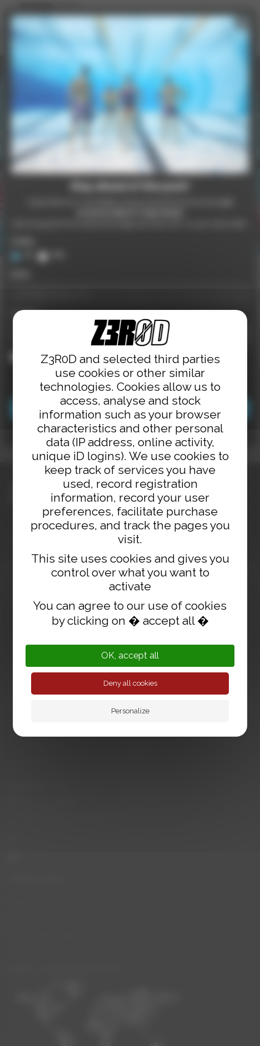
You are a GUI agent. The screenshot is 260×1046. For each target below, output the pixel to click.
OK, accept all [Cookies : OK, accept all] (130, 655)
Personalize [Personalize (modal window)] (130, 711)
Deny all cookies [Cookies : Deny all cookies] (130, 683)
